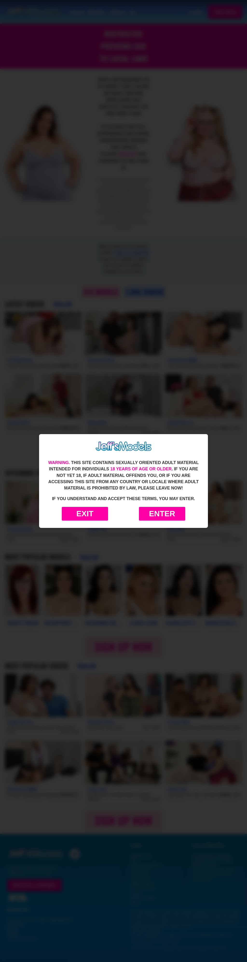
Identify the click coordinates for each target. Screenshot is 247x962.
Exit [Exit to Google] (84, 513)
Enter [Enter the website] (162, 513)
